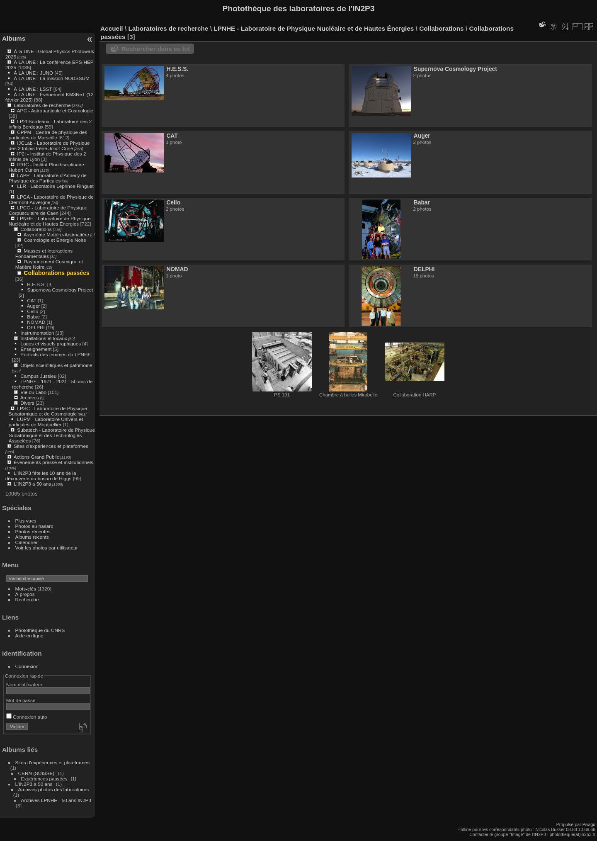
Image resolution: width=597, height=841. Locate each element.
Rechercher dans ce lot (155, 48)
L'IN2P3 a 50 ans (32, 483)
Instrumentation (37, 332)
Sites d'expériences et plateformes (51, 446)
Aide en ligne (29, 635)
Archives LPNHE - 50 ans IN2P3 (56, 800)
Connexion (27, 666)
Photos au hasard (34, 526)
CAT (31, 300)
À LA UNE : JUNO (34, 72)
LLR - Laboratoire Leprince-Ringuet (55, 186)
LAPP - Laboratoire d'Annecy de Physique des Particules (48, 178)
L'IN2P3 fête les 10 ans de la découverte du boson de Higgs (40, 475)
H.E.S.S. (36, 284)
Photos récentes (33, 531)
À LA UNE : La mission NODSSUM (51, 78)
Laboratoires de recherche (42, 105)
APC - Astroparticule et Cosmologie (55, 110)
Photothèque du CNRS (40, 630)
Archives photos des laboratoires (53, 789)
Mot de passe (21, 700)
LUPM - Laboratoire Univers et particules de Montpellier (46, 421)
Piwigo (588, 824)
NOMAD (36, 322)
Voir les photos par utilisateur (46, 547)
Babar (33, 316)
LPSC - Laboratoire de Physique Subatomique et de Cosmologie (48, 411)
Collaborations (35, 229)
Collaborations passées (57, 273)
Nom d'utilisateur (24, 684)
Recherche (27, 599)
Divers (27, 403)
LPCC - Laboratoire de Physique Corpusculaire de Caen (48, 210)
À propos (25, 594)
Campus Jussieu (38, 376)
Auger (33, 306)
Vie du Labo (33, 392)
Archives (29, 397)
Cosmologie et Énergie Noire (55, 240)
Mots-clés (25, 588)
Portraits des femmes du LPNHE (55, 354)
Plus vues (25, 520)
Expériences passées (44, 778)
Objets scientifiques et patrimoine (56, 365)
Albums (13, 38)
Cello (32, 311)
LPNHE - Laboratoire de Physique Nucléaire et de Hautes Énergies (50, 221)
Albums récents (32, 537)
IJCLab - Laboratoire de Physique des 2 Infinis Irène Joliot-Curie (49, 145)
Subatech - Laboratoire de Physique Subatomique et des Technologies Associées (52, 435)
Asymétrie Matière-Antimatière (56, 234)
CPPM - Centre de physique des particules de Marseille (48, 134)
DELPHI (36, 327)
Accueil (111, 28)
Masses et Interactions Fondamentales (44, 253)
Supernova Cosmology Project (60, 289)
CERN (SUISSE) (36, 773)
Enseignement (35, 349)
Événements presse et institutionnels (53, 462)
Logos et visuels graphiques (50, 343)
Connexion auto (26, 716)
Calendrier (26, 542)
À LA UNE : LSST (33, 89)
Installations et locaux (43, 338)
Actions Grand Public (36, 456)
